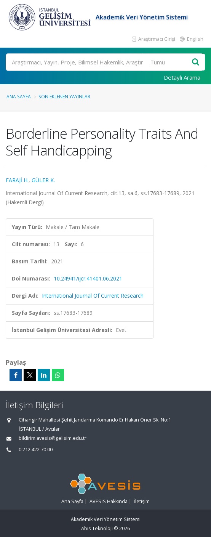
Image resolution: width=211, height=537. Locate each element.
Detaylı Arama (182, 77)
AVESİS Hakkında (109, 501)
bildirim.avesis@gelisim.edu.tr (52, 438)
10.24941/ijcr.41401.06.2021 (88, 278)
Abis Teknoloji (97, 528)
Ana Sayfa (18, 96)
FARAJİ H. (17, 180)
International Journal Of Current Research (93, 295)
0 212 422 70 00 (36, 449)
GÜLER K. (43, 180)
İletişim (142, 501)
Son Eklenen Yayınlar (64, 96)
